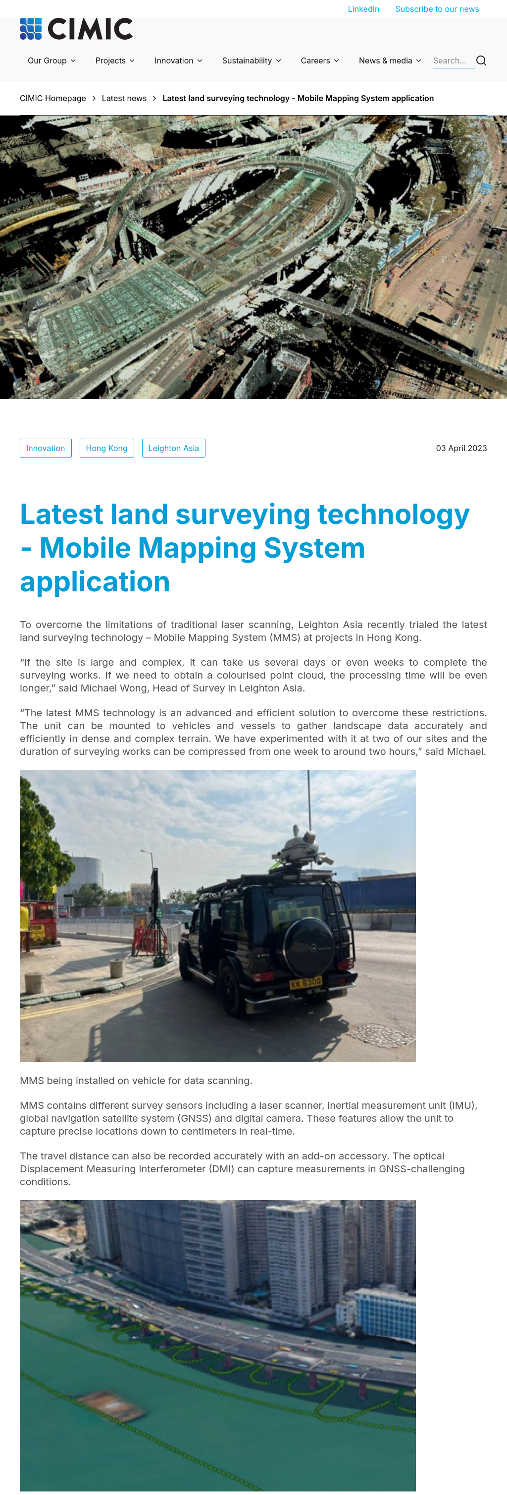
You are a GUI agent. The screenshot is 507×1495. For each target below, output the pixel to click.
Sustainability (247, 60)
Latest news (124, 98)
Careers (316, 60)
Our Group (47, 60)
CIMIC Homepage (53, 98)
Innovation (174, 60)
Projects (111, 60)
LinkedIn (364, 9)
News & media (385, 60)
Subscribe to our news (437, 9)
